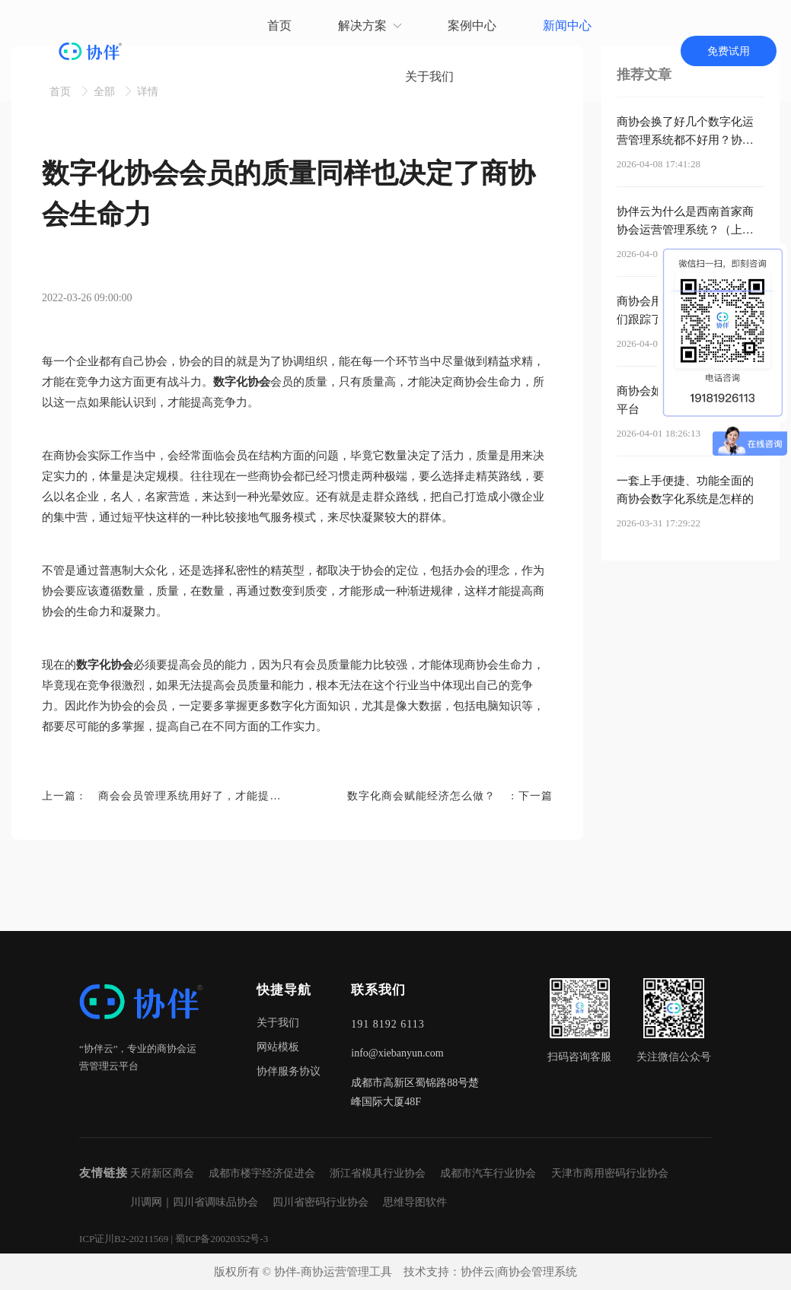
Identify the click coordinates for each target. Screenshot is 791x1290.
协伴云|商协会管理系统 (519, 1272)
